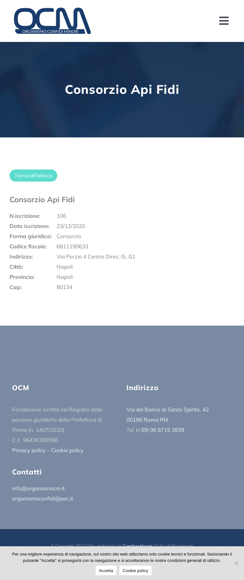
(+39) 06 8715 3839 (160, 429)
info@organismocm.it (38, 488)
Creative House (137, 545)
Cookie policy (67, 450)
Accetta (106, 570)
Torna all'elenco (33, 175)
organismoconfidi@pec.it (42, 498)
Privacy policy (29, 450)
